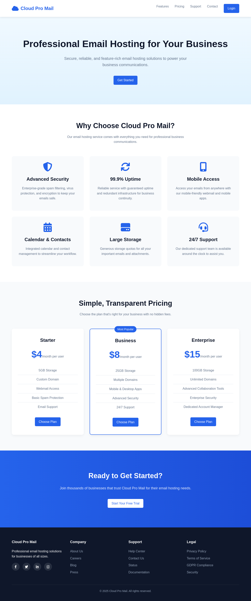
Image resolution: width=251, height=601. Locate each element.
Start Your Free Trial (125, 503)
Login (231, 8)
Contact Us (136, 558)
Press (74, 572)
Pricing (179, 6)
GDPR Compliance (200, 565)
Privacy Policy (196, 551)
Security (192, 572)
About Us (76, 551)
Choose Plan (48, 421)
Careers (75, 558)
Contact (212, 6)
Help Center (136, 551)
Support (195, 6)
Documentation (139, 572)
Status (132, 565)
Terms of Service (198, 558)
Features (162, 6)
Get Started (125, 80)
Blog (73, 565)
